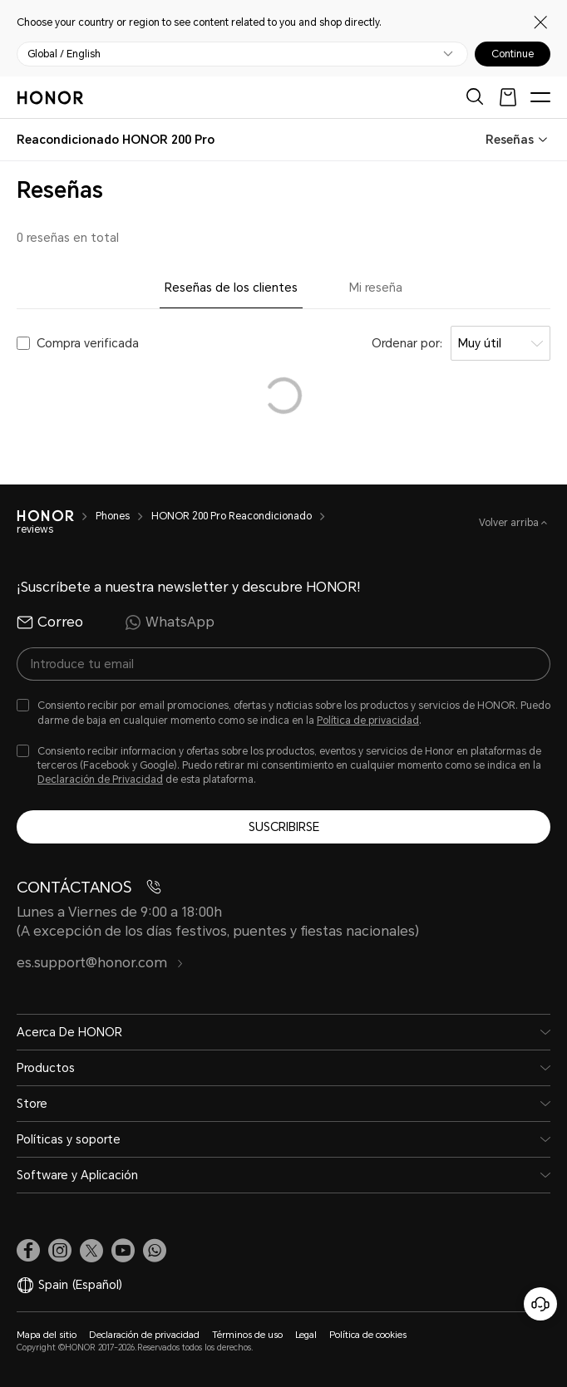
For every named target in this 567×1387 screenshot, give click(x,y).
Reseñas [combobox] (510, 139)
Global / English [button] (64, 54)
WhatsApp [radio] (169, 622)
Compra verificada (88, 343)
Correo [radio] (50, 622)
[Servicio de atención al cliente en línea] (540, 1304)
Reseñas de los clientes (231, 287)
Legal (306, 1335)
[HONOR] (45, 516)
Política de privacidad (368, 720)
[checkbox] (283, 713)
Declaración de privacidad (144, 1335)
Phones (113, 516)
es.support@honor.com (100, 963)
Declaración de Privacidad (100, 779)
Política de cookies (368, 1335)
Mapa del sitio (46, 1335)
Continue (512, 54)
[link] (28, 1250)
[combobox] (115, 139)
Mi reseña (375, 287)
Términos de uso (247, 1335)
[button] (154, 1250)
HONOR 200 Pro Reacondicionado (231, 516)
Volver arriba (510, 523)
